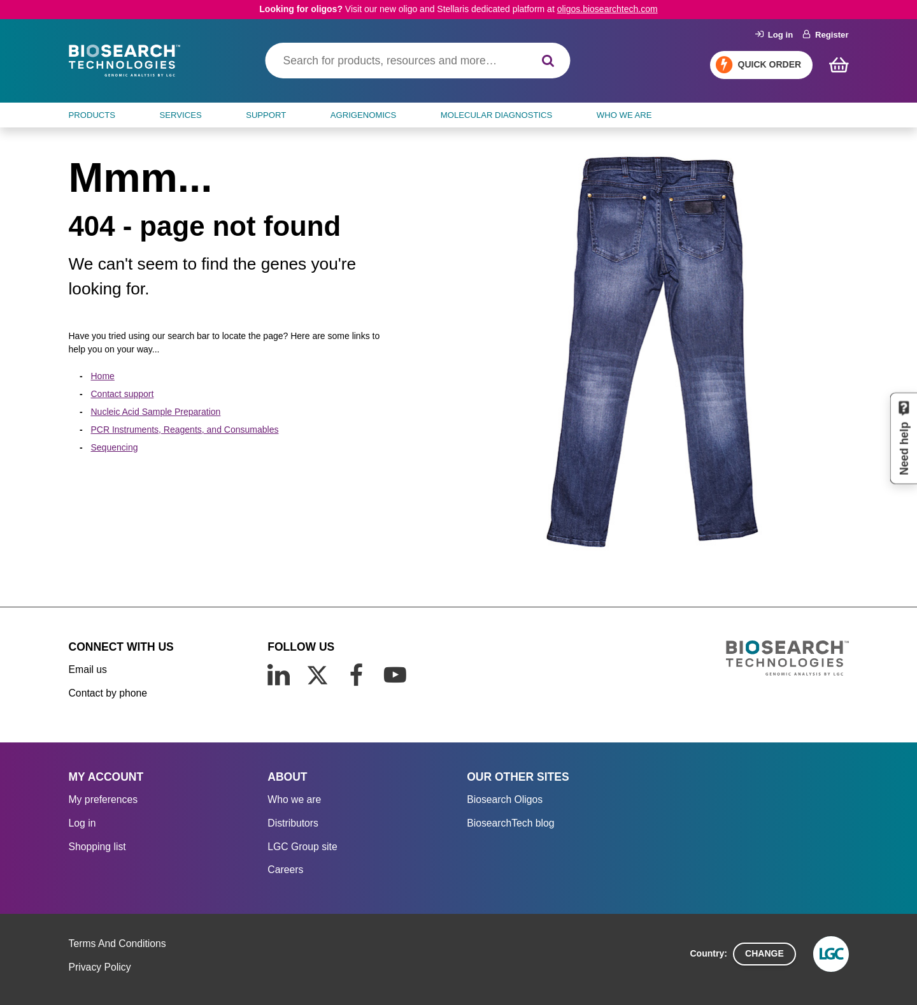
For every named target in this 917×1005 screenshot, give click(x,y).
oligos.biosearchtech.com (607, 9)
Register (825, 35)
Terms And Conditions (117, 943)
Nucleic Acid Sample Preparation (156, 412)
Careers (285, 869)
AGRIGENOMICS (363, 115)
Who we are (294, 799)
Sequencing (114, 447)
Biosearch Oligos (505, 799)
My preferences (103, 799)
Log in (774, 35)
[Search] (548, 61)
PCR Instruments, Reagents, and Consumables (185, 429)
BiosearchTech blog (510, 823)
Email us (88, 669)
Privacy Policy (100, 967)
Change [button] (764, 953)
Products (92, 115)
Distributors (292, 823)
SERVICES (181, 115)
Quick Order (770, 64)
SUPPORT (266, 115)
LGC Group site (302, 846)
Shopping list (97, 846)
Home (103, 376)
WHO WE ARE (624, 115)
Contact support (122, 394)
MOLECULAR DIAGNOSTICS (497, 115)
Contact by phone (108, 693)
